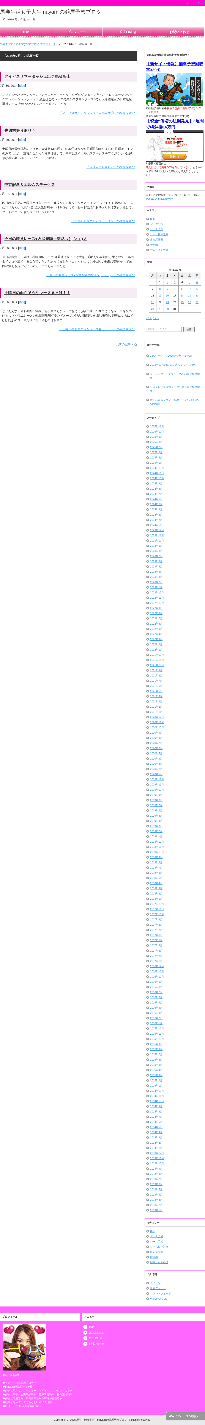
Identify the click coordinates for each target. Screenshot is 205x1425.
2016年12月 (157, 966)
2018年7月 (156, 867)
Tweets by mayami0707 (159, 198)
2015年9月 (156, 1044)
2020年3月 (156, 763)
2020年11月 (157, 722)
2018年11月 (157, 846)
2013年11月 (157, 1158)
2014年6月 (156, 1122)
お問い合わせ (179, 32)
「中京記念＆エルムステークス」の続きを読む (103, 221)
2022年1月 (156, 649)
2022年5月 (156, 628)
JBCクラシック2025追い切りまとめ (171, 355)
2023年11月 (157, 535)
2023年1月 (156, 587)
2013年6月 (156, 1184)
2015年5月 (156, 1064)
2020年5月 (156, 753)
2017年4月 (156, 945)
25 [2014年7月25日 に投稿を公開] (182, 302)
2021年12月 (157, 654)
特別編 (154, 244)
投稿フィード (158, 1288)
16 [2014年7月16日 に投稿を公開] (167, 295)
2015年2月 (156, 1080)
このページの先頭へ (186, 1416)
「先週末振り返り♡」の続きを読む (111, 167)
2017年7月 (156, 929)
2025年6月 (156, 452)
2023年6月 (156, 561)
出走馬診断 (156, 239)
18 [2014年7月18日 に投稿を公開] (182, 295)
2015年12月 (157, 1028)
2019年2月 (156, 831)
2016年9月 (156, 981)
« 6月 (149, 318)
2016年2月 (156, 1018)
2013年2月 (156, 1205)
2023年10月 (157, 540)
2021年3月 (156, 701)
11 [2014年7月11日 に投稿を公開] (182, 288)
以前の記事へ (125, 344)
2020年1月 (156, 774)
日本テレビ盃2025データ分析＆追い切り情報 (175, 388)
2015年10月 (157, 1038)
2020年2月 (156, 769)
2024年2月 (156, 519)
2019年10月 (157, 789)
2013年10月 (157, 1163)
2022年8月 (156, 613)
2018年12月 (157, 841)
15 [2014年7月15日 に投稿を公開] (159, 295)
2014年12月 (157, 1090)
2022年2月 (156, 644)
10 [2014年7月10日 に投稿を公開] (174, 288)
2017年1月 (156, 961)
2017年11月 (157, 909)
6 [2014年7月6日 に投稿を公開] (197, 282)
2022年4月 (156, 634)
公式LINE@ (128, 32)
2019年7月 (156, 805)
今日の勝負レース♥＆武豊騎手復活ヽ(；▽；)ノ (45, 239)
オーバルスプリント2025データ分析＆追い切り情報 (175, 401)
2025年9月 (156, 436)
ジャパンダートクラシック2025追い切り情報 (175, 375)
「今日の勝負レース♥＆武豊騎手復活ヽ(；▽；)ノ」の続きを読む (90, 275)
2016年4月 (156, 1007)
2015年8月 (156, 1049)
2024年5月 (156, 504)
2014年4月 (156, 1132)
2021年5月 (156, 691)
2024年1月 (156, 525)
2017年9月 (156, 919)
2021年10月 (157, 665)
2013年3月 (156, 1199)
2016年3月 (156, 1013)
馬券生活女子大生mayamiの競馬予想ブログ (51, 12)
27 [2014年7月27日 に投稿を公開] (197, 302)
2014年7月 (156, 1116)
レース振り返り (159, 234)
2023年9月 (156, 545)
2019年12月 (157, 779)
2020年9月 (156, 732)
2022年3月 (156, 639)
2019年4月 (156, 820)
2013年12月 (157, 1153)
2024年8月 (156, 488)
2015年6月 (156, 1059)
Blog (22, 85)
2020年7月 (156, 743)
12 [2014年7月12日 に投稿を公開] (189, 288)
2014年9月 (156, 1106)
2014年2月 (156, 1142)
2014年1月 (156, 1147)
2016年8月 (156, 987)
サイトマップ (197, 3)
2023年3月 (156, 577)
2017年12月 (157, 904)
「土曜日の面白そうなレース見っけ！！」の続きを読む (97, 329)
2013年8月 (156, 1173)
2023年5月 (156, 566)
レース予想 (156, 229)
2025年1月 (156, 462)
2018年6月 (156, 872)
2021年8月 (156, 675)
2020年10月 (157, 727)
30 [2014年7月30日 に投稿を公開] (167, 309)
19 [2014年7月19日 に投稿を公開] (189, 295)
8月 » (156, 318)
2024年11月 (157, 473)
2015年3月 (156, 1075)
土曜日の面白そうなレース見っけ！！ (37, 293)
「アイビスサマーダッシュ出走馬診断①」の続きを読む (97, 113)
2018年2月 (156, 893)
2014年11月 (157, 1096)
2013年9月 (156, 1168)
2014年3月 (156, 1137)
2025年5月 (156, 457)
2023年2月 (156, 582)
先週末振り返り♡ (19, 130)
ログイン (155, 1283)
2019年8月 (156, 800)
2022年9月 (156, 608)
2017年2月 (156, 955)
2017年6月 (156, 935)
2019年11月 (157, 784)
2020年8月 (156, 737)
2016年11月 (157, 971)
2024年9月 (156, 483)
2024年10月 (157, 478)
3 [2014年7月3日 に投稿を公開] (175, 282)
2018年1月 (156, 898)
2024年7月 (156, 493)
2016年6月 (156, 997)
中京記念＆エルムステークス (29, 185)
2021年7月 (156, 680)
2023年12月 (157, 530)
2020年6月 (156, 748)
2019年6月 (156, 810)
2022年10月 (157, 602)
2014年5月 (156, 1127)
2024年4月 (156, 509)
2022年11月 (157, 597)
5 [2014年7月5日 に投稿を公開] (189, 282)
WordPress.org (158, 1298)
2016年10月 (157, 976)
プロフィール (77, 32)
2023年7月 (156, 556)
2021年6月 (156, 686)
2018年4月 (156, 883)
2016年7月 (156, 992)
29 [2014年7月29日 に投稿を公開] (159, 309)
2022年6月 (156, 623)
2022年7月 (156, 618)
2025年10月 (157, 431)
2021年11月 (157, 660)
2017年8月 (156, 924)
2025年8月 (156, 442)
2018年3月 (156, 888)
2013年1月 (156, 1210)
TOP (25, 32)
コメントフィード (160, 1293)
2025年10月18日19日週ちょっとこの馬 (173, 364)
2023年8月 (156, 551)
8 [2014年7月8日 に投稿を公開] (160, 288)
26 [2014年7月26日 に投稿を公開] (189, 302)
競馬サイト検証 (159, 250)
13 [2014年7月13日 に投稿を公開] (197, 288)
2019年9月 (156, 795)
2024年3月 (156, 514)
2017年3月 (156, 950)
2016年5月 (156, 1002)
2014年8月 (156, 1111)
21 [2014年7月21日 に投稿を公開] (152, 302)
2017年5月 (156, 940)
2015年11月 (157, 1033)
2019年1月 (156, 836)
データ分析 (156, 224)
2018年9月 (156, 857)
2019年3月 (156, 826)
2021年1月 (156, 711)
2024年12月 (157, 468)
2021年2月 (156, 706)
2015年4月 (156, 1070)
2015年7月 (156, 1054)
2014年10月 (157, 1101)
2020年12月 (157, 717)
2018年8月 (156, 862)
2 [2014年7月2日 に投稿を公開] (167, 282)
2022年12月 (157, 592)
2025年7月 (156, 447)
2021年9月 (156, 670)
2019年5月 (156, 815)
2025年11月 (157, 426)
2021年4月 (156, 696)
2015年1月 (156, 1085)
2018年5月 (156, 878)
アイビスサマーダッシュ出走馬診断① (37, 76)
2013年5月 (156, 1189)
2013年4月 (156, 1194)
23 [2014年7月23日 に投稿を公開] (167, 302)
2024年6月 (156, 499)
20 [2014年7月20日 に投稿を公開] (197, 295)
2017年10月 (157, 914)
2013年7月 (156, 1179)
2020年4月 (156, 758)
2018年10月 (157, 852)
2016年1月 (156, 1023)
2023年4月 (156, 571)
